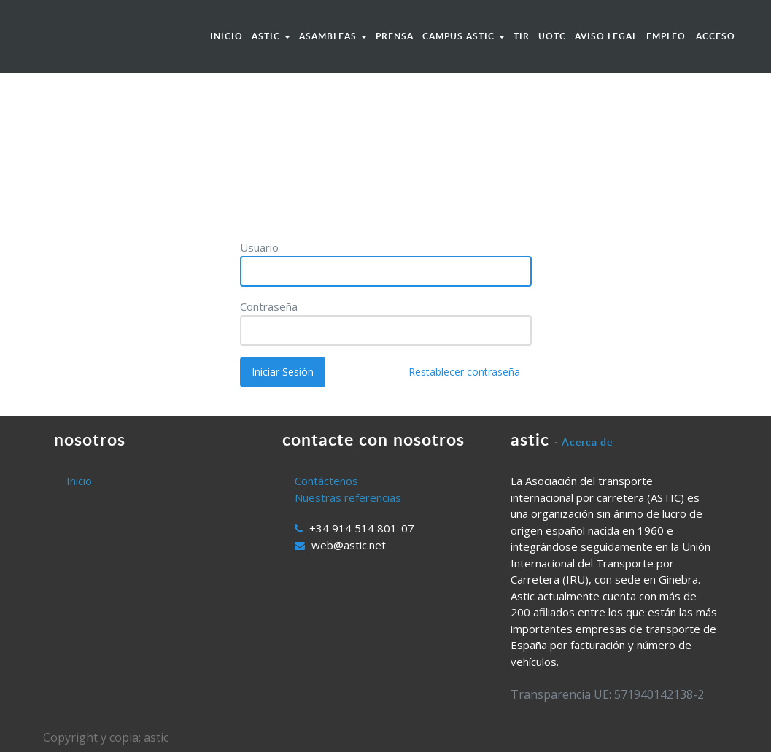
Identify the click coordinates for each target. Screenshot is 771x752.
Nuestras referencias (348, 497)
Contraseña (269, 306)
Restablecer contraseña (464, 372)
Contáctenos (326, 480)
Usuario (259, 247)
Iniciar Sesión (283, 372)
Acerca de (587, 442)
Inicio (79, 480)
